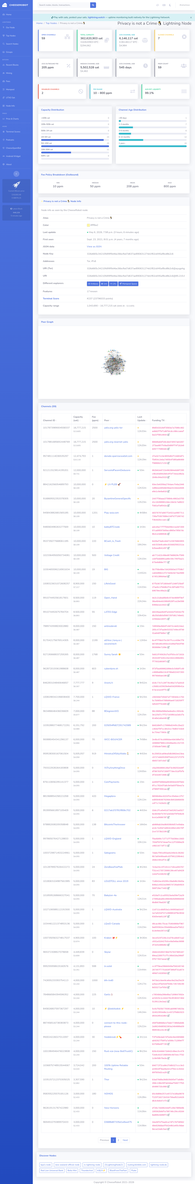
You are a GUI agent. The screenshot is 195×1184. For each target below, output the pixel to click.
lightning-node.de (158, 1164)
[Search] (63, 5)
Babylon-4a (110, 895)
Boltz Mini (72, 1170)
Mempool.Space (128, 283)
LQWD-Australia (113, 909)
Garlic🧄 (108, 994)
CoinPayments (111, 782)
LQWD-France (111, 697)
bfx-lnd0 (108, 980)
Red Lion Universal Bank (52, 1170)
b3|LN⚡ (101, 1170)
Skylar (107, 952)
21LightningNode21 (114, 1164)
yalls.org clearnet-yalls (116, 442)
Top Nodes (51, 23)
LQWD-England (112, 838)
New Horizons (111, 1107)
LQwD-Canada (112, 923)
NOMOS (108, 1093)
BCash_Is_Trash (112, 541)
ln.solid (108, 966)
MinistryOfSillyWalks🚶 (116, 753)
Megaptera (110, 796)
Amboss (93, 283)
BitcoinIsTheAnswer (114, 824)
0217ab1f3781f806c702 (117, 810)
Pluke (133, 1170)
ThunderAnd (87, 1170)
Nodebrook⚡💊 (113, 1037)
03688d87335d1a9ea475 (118, 1122)
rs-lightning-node (92, 1164)
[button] (185, 5)
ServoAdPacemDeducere (117, 470)
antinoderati (110, 626)
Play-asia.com (111, 512)
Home (39, 23)
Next (125, 1140)
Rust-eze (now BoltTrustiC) (118, 1051)
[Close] (191, 17)
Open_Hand (110, 597)
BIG (106, 569)
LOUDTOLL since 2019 (116, 881)
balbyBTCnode (112, 527)
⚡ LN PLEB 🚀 (112, 484)
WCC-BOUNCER (113, 739)
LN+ (113, 283)
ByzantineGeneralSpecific (117, 498)
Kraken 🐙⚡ (111, 937)
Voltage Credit (111, 555)
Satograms (110, 852)
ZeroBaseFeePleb (113, 867)
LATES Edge (110, 612)
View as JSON (94, 246)
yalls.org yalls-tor (113, 427)
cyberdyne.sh (111, 668)
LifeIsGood (110, 583)
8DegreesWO (111, 711)
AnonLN (108, 682)
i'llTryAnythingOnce (114, 767)
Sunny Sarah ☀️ (112, 654)
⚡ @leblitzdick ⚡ (114, 1008)
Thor (106, 1079)
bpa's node (46, 1164)
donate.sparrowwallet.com (118, 456)
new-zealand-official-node (67, 1164)
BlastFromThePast (118, 1170)
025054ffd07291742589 (117, 725)
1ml (104, 283)
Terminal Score (51, 298)
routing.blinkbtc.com (137, 1164)
